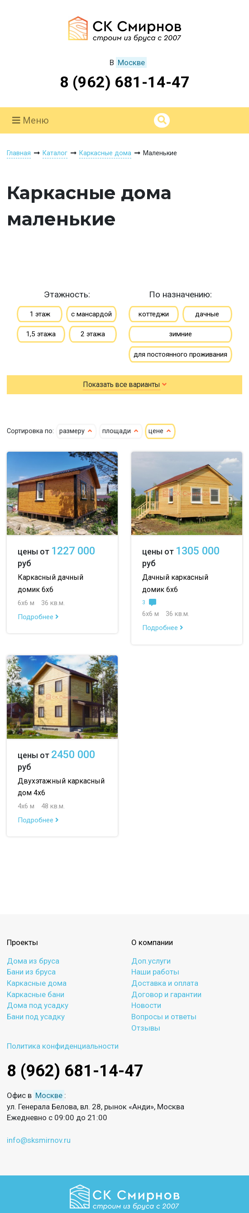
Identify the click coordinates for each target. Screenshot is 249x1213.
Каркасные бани (35, 994)
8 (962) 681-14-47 (125, 82)
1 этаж (39, 314)
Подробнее (38, 617)
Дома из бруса (33, 960)
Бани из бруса (31, 971)
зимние (180, 334)
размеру (76, 431)
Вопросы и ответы (163, 1016)
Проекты (22, 942)
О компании (152, 942)
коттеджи (154, 314)
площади (120, 431)
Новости (146, 1005)
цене (160, 431)
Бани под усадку (36, 1016)
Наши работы (155, 971)
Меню (30, 120)
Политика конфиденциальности (63, 1046)
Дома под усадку (37, 1005)
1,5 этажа (41, 334)
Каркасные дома (37, 983)
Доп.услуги (151, 960)
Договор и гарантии (166, 994)
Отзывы (145, 1027)
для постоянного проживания (180, 354)
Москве (131, 62)
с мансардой (91, 314)
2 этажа (93, 334)
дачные (207, 314)
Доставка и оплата (164, 983)
